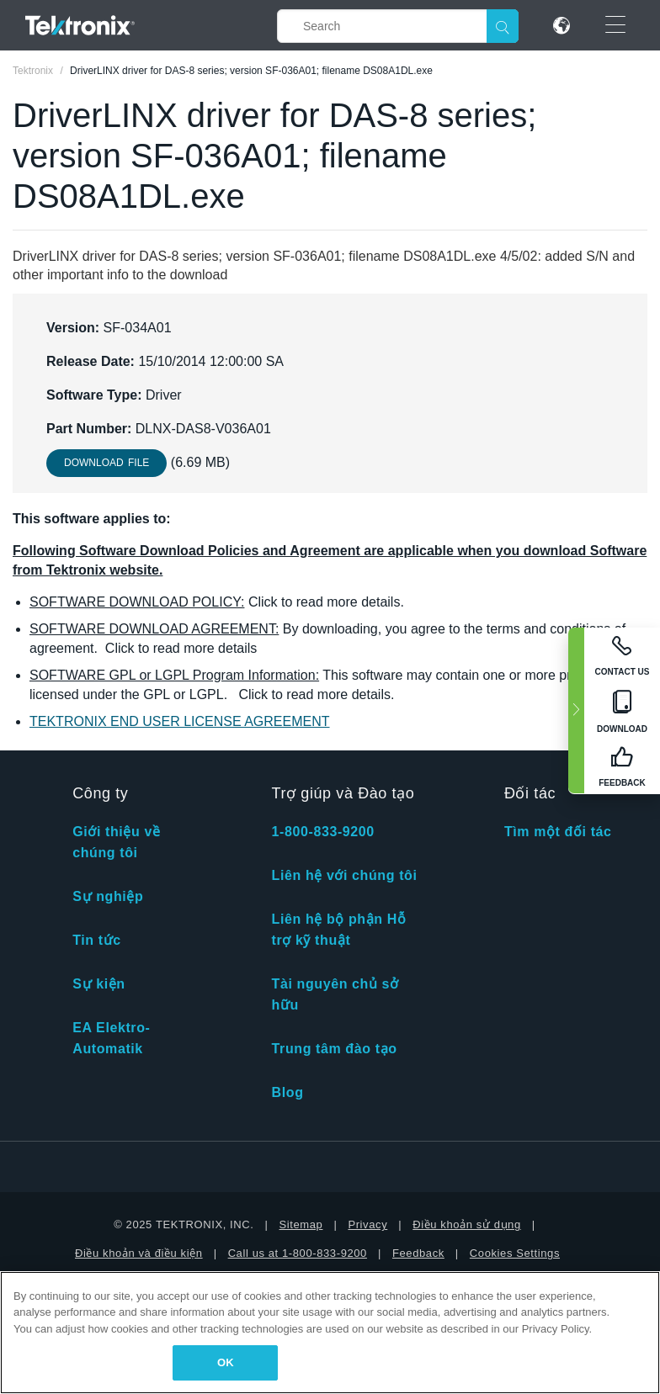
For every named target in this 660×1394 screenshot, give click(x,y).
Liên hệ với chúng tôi (345, 875)
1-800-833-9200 (323, 831)
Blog (288, 1092)
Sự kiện (98, 984)
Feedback (418, 1253)
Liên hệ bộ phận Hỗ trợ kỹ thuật (339, 929)
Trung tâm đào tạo (334, 1049)
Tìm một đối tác (558, 831)
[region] (330, 1332)
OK (225, 1362)
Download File (106, 463)
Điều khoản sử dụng (466, 1224)
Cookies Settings (515, 1253)
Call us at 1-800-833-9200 (297, 1253)
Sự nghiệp (107, 896)
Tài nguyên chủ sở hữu (335, 994)
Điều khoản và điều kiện (139, 1253)
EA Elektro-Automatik (111, 1038)
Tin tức (96, 940)
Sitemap (301, 1224)
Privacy (367, 1224)
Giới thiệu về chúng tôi (116, 842)
